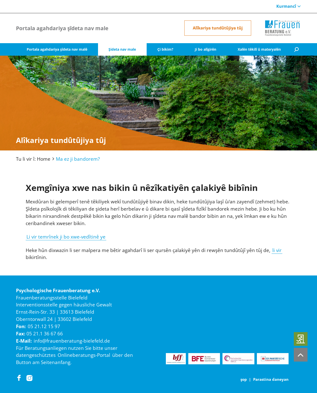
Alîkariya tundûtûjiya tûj (218, 28)
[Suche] (296, 49)
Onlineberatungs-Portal (84, 355)
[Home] (282, 28)
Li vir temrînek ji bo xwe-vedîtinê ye (66, 236)
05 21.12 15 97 (44, 326)
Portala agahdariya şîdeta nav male (62, 28)
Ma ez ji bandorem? (78, 158)
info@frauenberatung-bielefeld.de (72, 340)
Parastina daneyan (271, 379)
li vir (277, 250)
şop (243, 379)
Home (43, 158)
